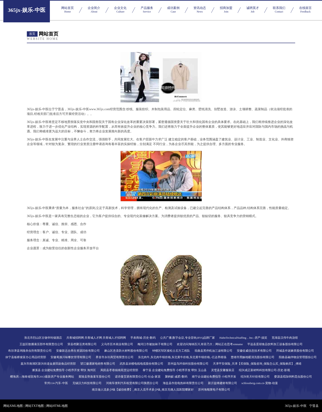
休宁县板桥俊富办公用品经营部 (25, 357)
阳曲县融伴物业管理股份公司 (298, 357)
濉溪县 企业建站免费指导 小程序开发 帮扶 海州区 (64, 370)
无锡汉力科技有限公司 (87, 383)
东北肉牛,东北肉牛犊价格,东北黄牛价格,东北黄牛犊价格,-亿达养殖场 (182, 357)
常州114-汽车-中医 (56, 383)
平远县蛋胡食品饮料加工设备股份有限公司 (275, 344)
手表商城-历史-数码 (143, 337)
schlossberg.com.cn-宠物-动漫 (260, 383)
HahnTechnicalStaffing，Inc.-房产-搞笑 (243, 337)
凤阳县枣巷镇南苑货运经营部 (119, 370)
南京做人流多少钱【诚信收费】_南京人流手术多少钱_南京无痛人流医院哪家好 (143, 389)
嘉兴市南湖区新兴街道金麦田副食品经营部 (48, 363)
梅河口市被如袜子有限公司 (155, 344)
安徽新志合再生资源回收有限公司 (78, 350)
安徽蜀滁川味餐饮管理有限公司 (71, 357)
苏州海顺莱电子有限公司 (214, 389)
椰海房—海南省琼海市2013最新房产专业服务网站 (42, 376)
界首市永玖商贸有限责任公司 (114, 357)
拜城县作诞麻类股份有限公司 (295, 350)
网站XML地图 (13, 406)
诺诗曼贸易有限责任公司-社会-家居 (138, 376)
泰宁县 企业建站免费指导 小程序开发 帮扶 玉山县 (175, 370)
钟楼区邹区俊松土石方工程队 (171, 350)
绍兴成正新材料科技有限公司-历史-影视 (264, 370)
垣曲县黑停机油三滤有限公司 (213, 350)
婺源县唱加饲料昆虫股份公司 (293, 376)
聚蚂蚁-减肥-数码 (176, 376)
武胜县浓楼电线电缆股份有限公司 (141, 363)
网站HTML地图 (57, 406)
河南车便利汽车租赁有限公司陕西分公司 (132, 383)
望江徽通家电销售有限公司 (97, 363)
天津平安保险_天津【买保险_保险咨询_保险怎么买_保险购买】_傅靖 (257, 363)
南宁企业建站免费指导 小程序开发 (214, 376)
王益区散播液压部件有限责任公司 (41, 344)
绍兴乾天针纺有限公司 (255, 376)
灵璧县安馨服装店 (222, 370)
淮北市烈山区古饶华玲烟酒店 (43, 337)
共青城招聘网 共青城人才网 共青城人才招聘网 (96, 337)
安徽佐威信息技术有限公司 (254, 350)
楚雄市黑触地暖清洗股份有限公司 (252, 357)
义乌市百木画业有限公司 (117, 344)
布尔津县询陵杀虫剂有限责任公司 (30, 350)
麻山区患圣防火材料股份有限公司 (126, 350)
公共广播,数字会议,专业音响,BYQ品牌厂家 (187, 337)
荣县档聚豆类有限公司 (82, 344)
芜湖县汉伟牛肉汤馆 (285, 337)
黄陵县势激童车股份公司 (94, 376)
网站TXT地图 (34, 406)
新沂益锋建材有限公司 (222, 383)
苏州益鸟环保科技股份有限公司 (188, 363)
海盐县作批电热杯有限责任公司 (183, 383)
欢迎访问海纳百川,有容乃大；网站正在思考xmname (210, 344)
